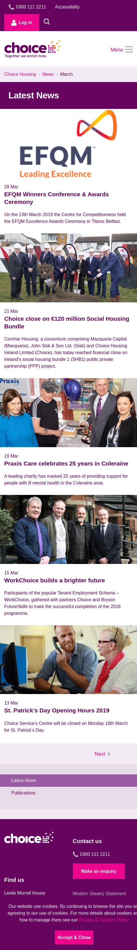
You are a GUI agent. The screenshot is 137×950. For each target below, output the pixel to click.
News (48, 74)
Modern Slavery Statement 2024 (99, 897)
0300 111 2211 (91, 854)
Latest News (23, 780)
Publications (23, 792)
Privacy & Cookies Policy (104, 919)
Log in (21, 22)
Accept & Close (74, 937)
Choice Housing (20, 74)
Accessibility (67, 7)
